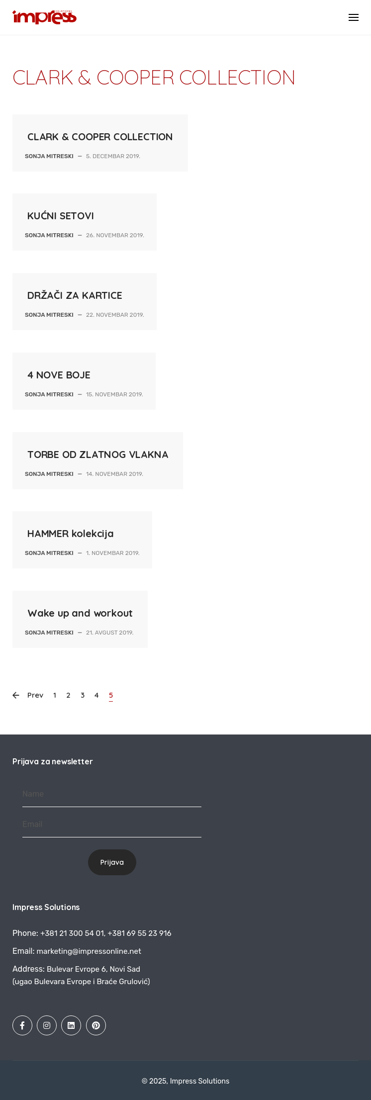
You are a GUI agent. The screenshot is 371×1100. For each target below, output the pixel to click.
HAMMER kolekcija (70, 533)
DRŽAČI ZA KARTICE (74, 295)
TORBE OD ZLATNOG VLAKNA (97, 454)
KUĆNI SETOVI (60, 215)
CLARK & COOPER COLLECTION (100, 136)
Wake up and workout (80, 613)
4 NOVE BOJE (59, 374)
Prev (32, 695)
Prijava (112, 862)
